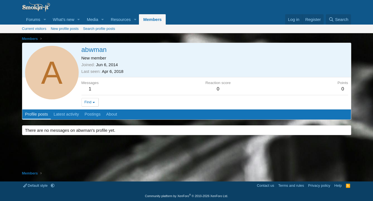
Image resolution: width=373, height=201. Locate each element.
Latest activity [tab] (66, 114)
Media (92, 19)
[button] (45, 19)
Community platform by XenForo (186, 196)
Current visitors (34, 29)
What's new (63, 19)
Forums (33, 19)
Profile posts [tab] (36, 114)
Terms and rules (291, 185)
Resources (121, 19)
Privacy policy (319, 185)
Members (152, 19)
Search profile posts (99, 29)
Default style (36, 185)
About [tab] (111, 114)
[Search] (338, 19)
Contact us (265, 185)
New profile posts (65, 29)
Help (338, 185)
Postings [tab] (93, 114)
